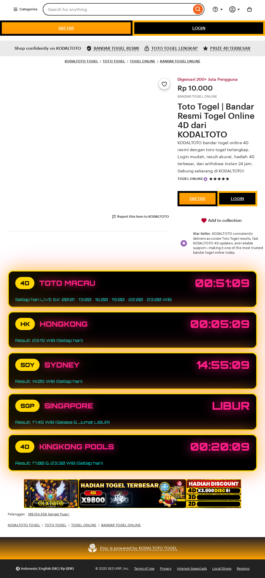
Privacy (166, 568)
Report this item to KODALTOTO (140, 217)
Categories (25, 9)
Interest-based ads (192, 568)
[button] (45, 569)
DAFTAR (66, 28)
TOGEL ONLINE (143, 61)
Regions (243, 568)
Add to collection (221, 220)
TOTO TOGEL (114, 61)
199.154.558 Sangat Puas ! (48, 514)
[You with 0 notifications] (234, 9)
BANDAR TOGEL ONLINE (180, 61)
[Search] (198, 9)
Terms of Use (144, 568)
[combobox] (117, 9)
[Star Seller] (205, 179)
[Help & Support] (217, 9)
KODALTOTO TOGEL (81, 61)
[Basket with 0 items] (249, 9)
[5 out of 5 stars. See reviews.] (220, 178)
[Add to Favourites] (164, 83)
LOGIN (198, 28)
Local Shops (221, 568)
